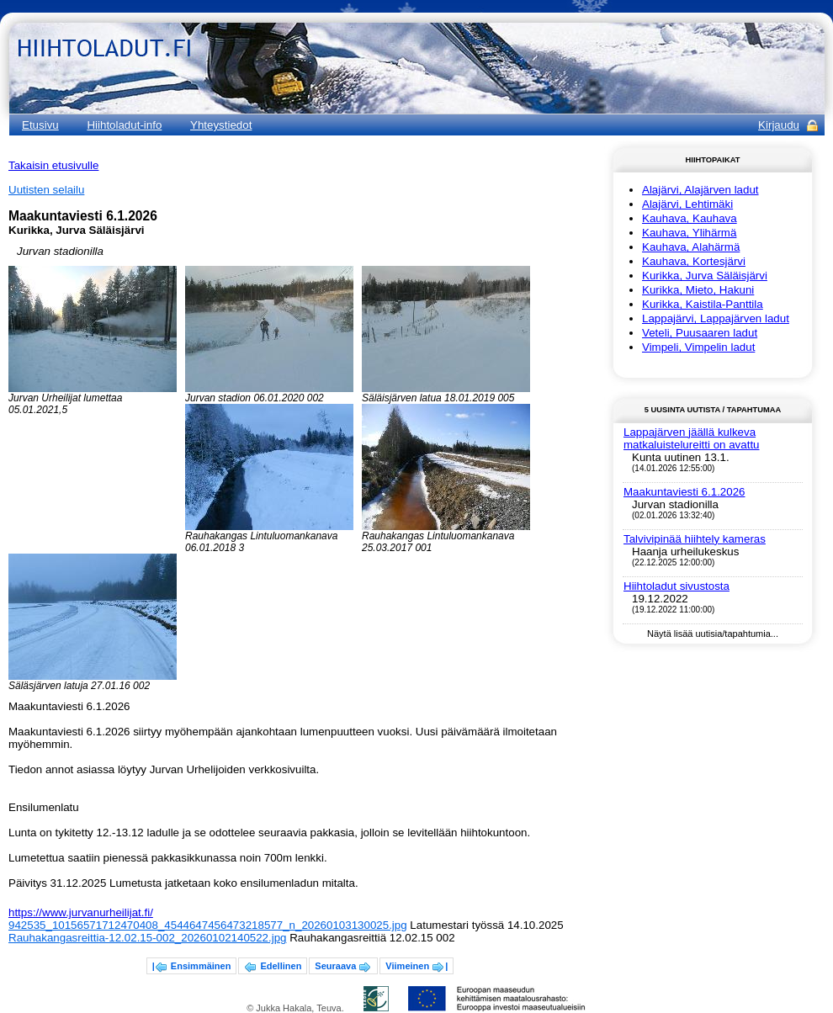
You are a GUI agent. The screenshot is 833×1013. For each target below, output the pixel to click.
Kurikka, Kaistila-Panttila (702, 304)
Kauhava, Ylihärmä (689, 232)
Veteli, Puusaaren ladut (699, 332)
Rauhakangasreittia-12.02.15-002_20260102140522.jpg (147, 937)
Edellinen (272, 967)
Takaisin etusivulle (53, 165)
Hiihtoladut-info (124, 125)
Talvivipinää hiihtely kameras (694, 539)
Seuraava (343, 967)
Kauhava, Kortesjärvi (693, 261)
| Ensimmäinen (191, 967)
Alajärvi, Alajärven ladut (700, 189)
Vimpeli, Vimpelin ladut (698, 347)
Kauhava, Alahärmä (691, 247)
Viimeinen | (416, 967)
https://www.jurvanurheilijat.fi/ (80, 912)
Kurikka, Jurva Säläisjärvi (704, 275)
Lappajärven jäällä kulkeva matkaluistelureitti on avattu (691, 438)
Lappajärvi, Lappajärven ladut (715, 318)
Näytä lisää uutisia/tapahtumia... (712, 633)
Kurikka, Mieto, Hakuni (698, 290)
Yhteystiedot (221, 125)
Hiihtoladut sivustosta (676, 586)
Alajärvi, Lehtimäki (687, 204)
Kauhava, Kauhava (689, 218)
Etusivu (40, 125)
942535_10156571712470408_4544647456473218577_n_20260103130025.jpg (207, 925)
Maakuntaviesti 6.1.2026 (684, 491)
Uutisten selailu (46, 189)
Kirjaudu (778, 125)
